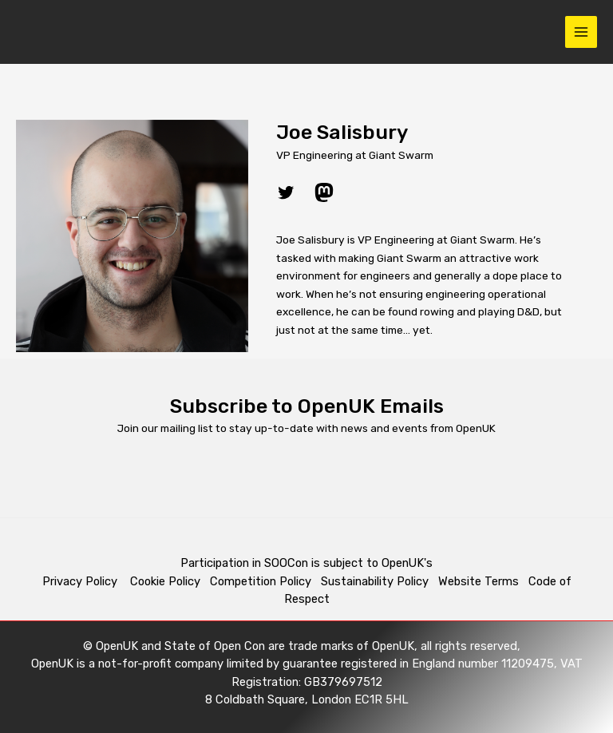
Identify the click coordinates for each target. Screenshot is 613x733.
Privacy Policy (81, 581)
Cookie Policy (165, 581)
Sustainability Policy (375, 581)
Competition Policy (265, 581)
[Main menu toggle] (581, 32)
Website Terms (478, 581)
